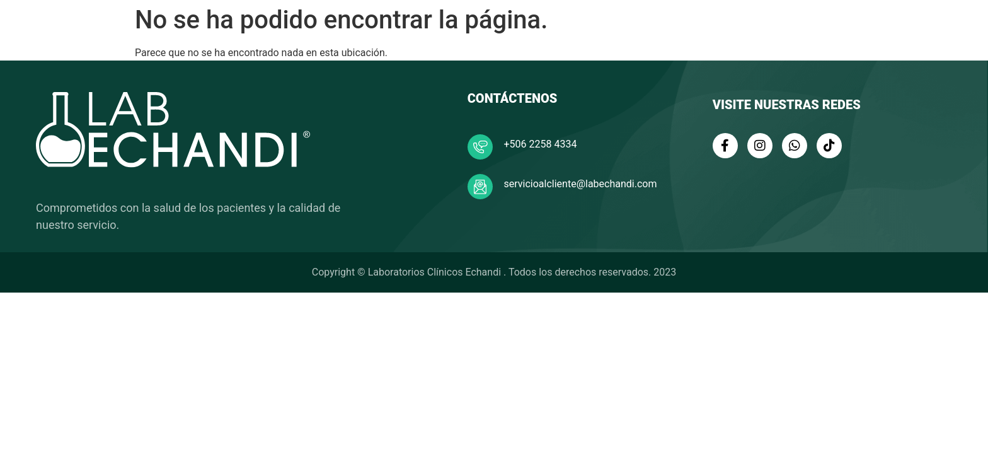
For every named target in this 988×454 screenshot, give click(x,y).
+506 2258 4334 (540, 144)
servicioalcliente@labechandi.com (580, 184)
